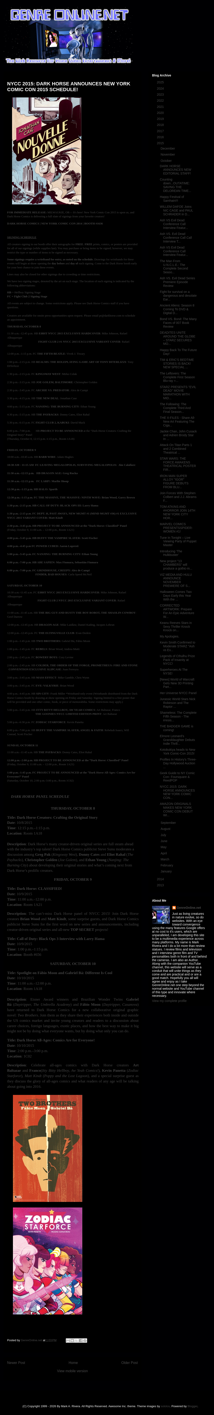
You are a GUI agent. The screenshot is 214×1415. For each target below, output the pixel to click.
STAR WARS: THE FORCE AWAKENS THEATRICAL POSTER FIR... (178, 464)
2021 (161, 107)
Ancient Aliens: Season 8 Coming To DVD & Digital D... (177, 309)
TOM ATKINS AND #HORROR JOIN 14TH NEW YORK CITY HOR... (177, 512)
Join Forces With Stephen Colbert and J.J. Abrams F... (178, 496)
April (164, 853)
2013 (161, 885)
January (166, 871)
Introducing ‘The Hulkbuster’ (171, 553)
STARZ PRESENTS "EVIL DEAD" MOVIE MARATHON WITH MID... (178, 392)
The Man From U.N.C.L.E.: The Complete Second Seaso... (174, 266)
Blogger (192, 1406)
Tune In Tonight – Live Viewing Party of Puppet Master (178, 541)
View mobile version (72, 1371)
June (164, 841)
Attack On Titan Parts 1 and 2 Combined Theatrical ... (176, 448)
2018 (161, 125)
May (163, 847)
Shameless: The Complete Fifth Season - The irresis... (178, 716)
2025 (161, 82)
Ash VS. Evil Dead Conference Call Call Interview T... (176, 237)
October (166, 160)
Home (73, 1363)
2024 (161, 88)
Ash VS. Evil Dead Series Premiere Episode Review (177, 282)
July (163, 835)
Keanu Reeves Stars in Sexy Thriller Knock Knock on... (176, 626)
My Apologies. (169, 636)
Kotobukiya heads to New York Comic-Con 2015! (177, 751)
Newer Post (16, 1363)
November (168, 154)
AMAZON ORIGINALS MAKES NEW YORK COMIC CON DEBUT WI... (176, 809)
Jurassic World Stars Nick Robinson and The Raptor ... (177, 702)
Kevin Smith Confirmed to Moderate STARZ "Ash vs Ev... (177, 646)
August (165, 829)
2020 (161, 113)
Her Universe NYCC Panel (178, 693)
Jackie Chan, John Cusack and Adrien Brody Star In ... (178, 435)
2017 (161, 131)
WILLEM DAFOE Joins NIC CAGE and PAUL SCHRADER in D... (176, 210)
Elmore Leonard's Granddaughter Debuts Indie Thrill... (177, 739)
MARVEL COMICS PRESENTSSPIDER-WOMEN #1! (176, 527)
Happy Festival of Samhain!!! (172, 198)
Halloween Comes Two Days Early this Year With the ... (176, 595)
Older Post (129, 1363)
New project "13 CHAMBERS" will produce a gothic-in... (176, 564)
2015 (161, 143)
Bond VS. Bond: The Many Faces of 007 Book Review (178, 322)
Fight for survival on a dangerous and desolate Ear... (178, 295)
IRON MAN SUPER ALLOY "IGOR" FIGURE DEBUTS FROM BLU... (174, 481)
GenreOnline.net (189, 907)
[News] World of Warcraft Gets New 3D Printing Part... (177, 683)
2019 (161, 119)
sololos (165, 1406)
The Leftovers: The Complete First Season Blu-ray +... (177, 377)
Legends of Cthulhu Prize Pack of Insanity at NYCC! (177, 659)
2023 (161, 94)
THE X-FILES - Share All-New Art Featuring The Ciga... (177, 421)
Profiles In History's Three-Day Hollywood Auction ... (178, 763)
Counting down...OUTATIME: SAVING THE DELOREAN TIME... (175, 185)
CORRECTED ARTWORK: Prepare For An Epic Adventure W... (177, 611)
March (165, 859)
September (168, 823)
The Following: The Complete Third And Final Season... (175, 407)
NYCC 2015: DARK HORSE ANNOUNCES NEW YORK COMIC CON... (177, 792)
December (168, 148)
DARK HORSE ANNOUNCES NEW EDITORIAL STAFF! (175, 169)
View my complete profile (169, 1001)
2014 (161, 879)
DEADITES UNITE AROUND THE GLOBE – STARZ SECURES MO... (177, 338)
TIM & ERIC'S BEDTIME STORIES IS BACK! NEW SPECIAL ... (177, 363)
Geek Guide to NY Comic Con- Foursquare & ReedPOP (177, 776)
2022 (161, 100)
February (167, 865)
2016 (161, 137)
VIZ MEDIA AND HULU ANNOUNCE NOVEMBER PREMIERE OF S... (176, 580)
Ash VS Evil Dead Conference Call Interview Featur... (174, 224)
